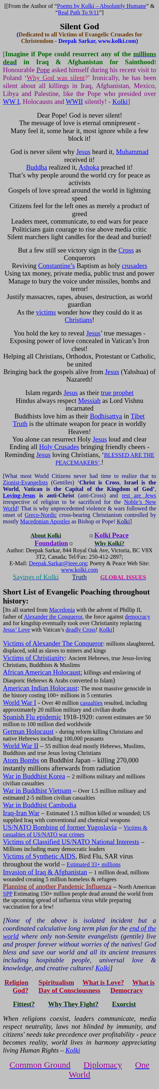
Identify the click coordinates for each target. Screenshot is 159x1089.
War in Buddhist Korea (34, 776)
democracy (137, 617)
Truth (20, 423)
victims (46, 312)
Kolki (120, 101)
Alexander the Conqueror (53, 617)
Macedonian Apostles (45, 521)
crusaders (134, 265)
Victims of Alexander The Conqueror (53, 643)
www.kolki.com (79, 570)
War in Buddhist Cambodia (39, 805)
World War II (20, 746)
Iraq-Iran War (21, 813)
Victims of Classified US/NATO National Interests (71, 842)
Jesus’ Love (16, 630)
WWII (74, 101)
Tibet (137, 416)
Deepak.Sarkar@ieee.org (58, 563)
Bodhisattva (106, 416)
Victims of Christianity (34, 658)
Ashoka (88, 167)
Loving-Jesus (19, 495)
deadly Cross (81, 630)
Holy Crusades (59, 447)
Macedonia (62, 610)
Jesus (83, 151)
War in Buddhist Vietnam (37, 790)
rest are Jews (139, 495)
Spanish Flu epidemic (32, 717)
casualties (91, 703)
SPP (7, 894)
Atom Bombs (21, 760)
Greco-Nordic (41, 515)
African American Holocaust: (42, 672)
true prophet (117, 392)
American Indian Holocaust (40, 688)
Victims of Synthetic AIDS (39, 856)
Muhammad (132, 151)
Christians (78, 320)
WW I (11, 101)
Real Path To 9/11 (78, 12)
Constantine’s (56, 265)
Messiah (89, 400)
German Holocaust (28, 731)
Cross (126, 250)
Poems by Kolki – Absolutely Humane (101, 6)
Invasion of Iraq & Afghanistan (45, 872)
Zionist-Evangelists (25, 482)
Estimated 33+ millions (93, 864)
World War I (19, 702)
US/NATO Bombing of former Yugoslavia (60, 827)
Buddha (36, 167)
